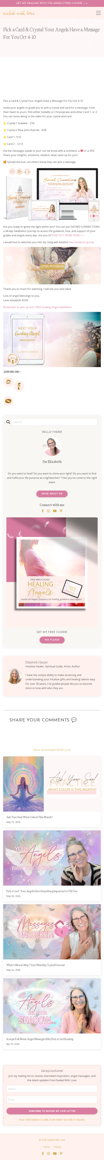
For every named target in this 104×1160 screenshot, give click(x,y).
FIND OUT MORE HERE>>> (68, 235)
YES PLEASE (52, 640)
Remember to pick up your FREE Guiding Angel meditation (37, 307)
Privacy (57, 1146)
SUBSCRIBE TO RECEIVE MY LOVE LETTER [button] (52, 1110)
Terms (46, 1146)
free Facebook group (81, 242)
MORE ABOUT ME (52, 494)
